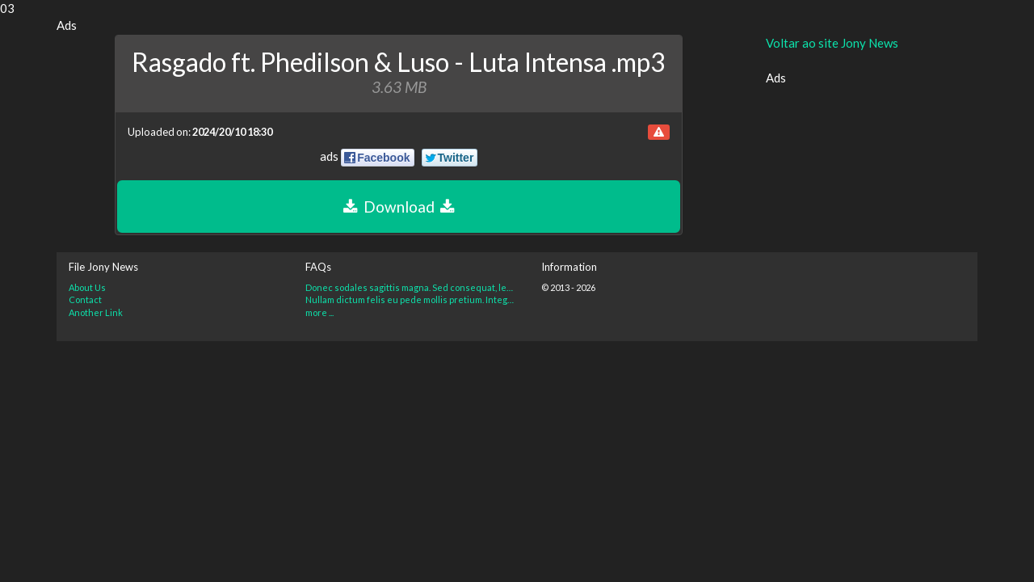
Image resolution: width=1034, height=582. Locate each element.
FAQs (318, 266)
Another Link (96, 312)
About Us (87, 287)
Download (398, 206)
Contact (85, 299)
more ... (319, 312)
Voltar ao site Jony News (832, 43)
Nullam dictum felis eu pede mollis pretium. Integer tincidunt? (411, 299)
